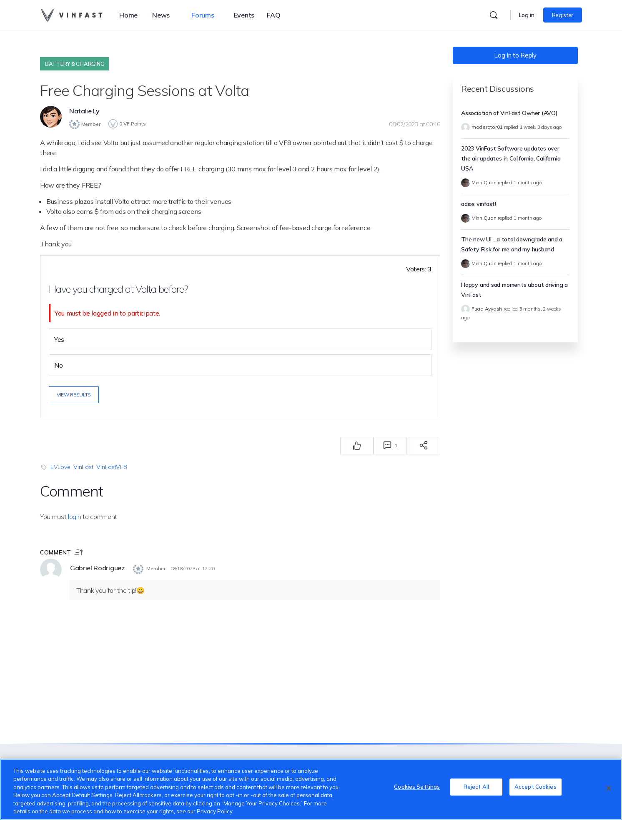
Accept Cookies (535, 788)
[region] (311, 789)
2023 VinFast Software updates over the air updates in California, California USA (510, 158)
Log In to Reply (515, 55)
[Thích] (357, 444)
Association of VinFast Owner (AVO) (509, 113)
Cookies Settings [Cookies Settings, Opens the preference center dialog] (417, 788)
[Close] (608, 788)
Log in (526, 15)
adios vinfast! (478, 204)
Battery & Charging (74, 63)
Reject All (476, 788)
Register (562, 15)
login (74, 515)
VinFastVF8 (111, 465)
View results (74, 393)
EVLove (60, 465)
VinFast (83, 465)
